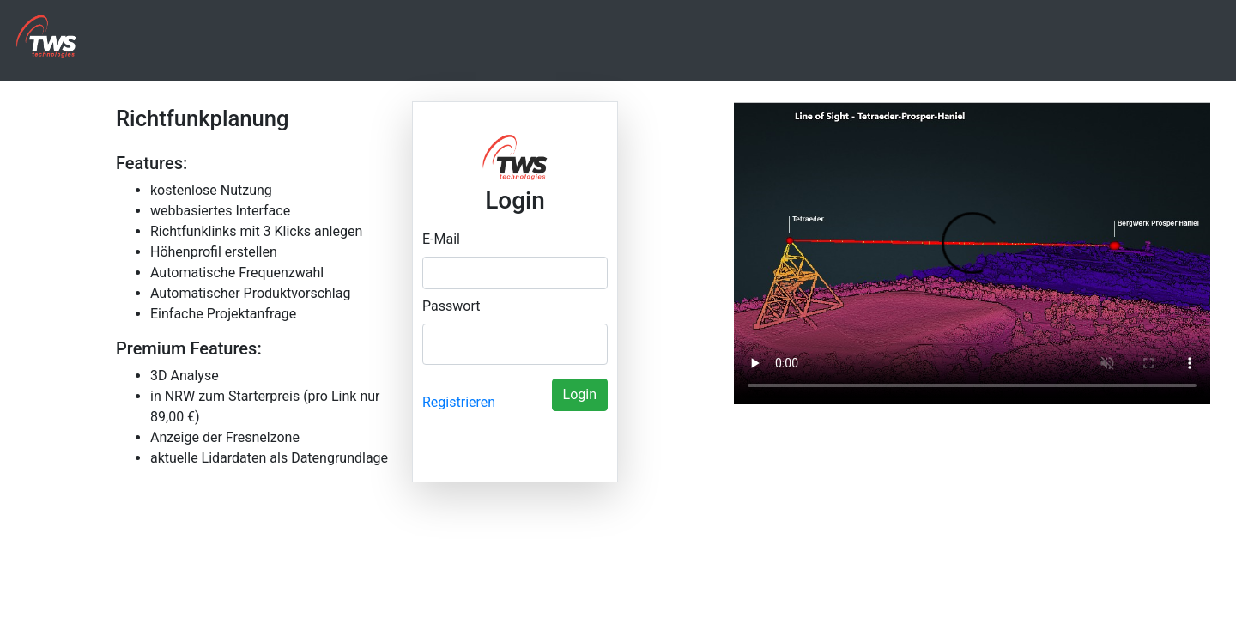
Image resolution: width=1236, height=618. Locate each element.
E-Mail (441, 239)
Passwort (451, 306)
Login (580, 394)
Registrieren (458, 402)
